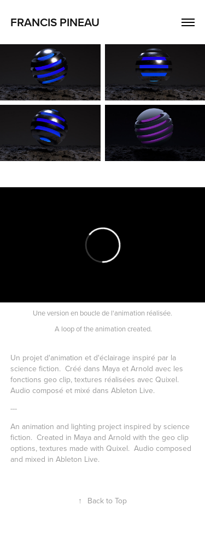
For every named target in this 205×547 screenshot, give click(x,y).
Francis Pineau (54, 22)
